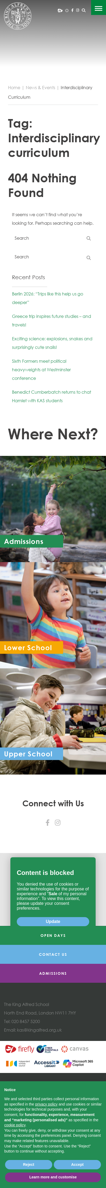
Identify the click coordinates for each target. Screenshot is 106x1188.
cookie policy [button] (14, 1125)
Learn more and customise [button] (53, 1177)
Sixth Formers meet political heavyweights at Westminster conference (41, 369)
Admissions (53, 1044)
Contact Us (53, 1025)
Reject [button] (28, 1164)
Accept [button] (77, 1164)
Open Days (53, 1006)
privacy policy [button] (46, 1104)
